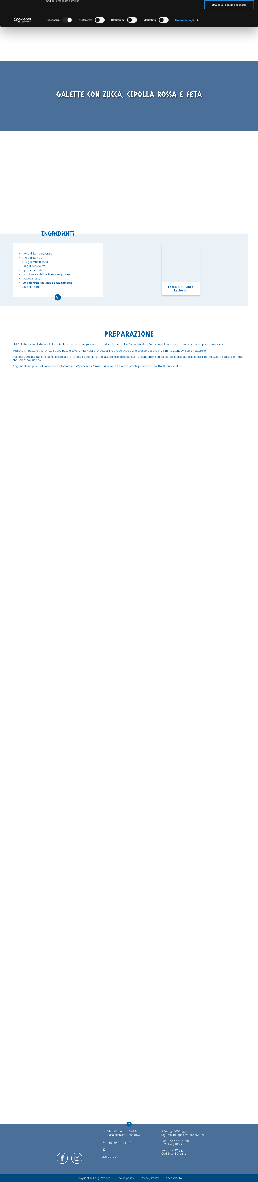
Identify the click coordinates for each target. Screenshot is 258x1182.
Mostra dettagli (184, 44)
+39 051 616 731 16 (119, 1147)
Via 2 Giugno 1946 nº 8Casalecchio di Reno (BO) (123, 1138)
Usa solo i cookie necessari (229, 29)
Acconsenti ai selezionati (229, 18)
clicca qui (153, 16)
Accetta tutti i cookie (229, 8)
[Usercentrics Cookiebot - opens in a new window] (22, 44)
